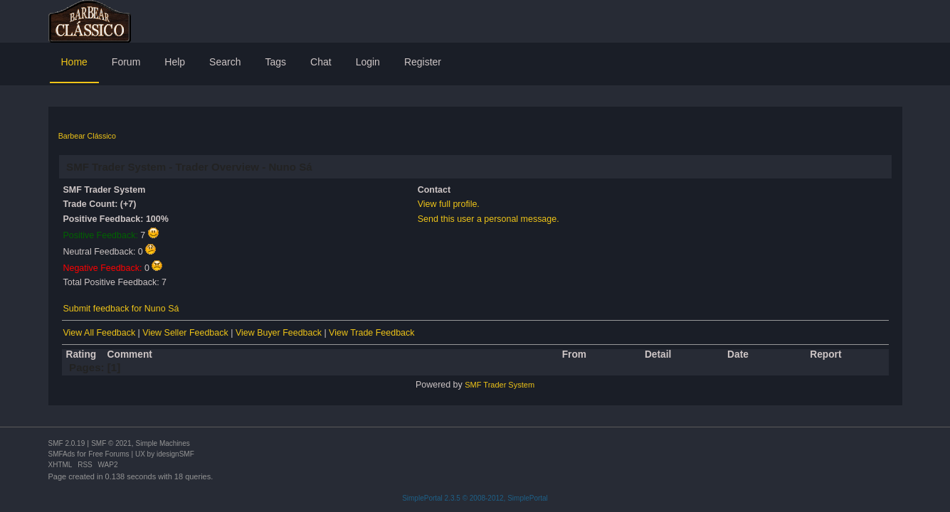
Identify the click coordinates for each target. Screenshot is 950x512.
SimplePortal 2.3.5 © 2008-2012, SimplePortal (475, 498)
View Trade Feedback (371, 333)
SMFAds (61, 454)
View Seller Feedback (185, 333)
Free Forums (108, 454)
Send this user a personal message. (488, 219)
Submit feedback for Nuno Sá (121, 309)
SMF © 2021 (111, 443)
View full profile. (449, 204)
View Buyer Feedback (279, 333)
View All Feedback (99, 333)
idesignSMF (175, 454)
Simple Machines (163, 443)
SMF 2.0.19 (66, 443)
